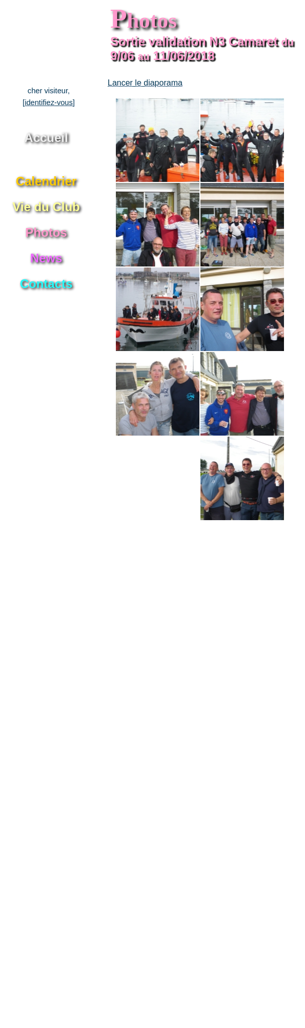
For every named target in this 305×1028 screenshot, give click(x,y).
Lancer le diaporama (145, 82)
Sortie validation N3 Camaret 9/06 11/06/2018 (202, 48)
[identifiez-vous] (49, 102)
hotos (143, 20)
